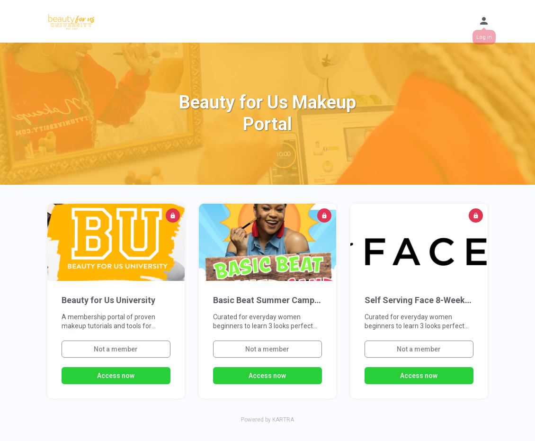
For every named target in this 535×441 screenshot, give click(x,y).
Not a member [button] (116, 349)
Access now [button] (115, 375)
